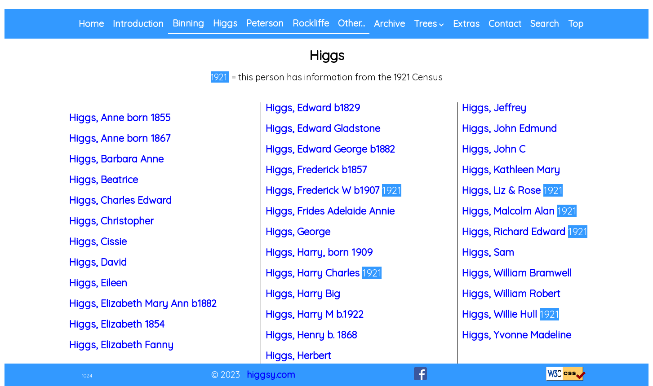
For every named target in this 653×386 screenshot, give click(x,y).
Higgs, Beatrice (103, 179)
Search (544, 23)
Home (91, 23)
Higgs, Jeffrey (494, 107)
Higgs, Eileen (98, 282)
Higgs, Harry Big (303, 293)
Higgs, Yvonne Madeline (516, 335)
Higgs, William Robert (511, 293)
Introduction (138, 23)
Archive (389, 23)
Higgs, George (298, 231)
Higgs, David (98, 262)
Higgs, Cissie (98, 241)
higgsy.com (271, 374)
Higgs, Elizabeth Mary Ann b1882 (143, 303)
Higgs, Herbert (298, 355)
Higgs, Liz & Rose (502, 190)
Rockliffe (311, 23)
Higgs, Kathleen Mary (511, 169)
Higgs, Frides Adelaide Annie (330, 211)
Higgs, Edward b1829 (313, 107)
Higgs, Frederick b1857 (316, 169)
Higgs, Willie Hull (501, 314)
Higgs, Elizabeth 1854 (116, 324)
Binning (188, 23)
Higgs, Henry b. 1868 (311, 335)
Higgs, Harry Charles (314, 273)
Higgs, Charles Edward (120, 200)
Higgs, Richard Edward (515, 231)
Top (575, 23)
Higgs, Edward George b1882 (330, 149)
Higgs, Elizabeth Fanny (121, 344)
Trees (425, 23)
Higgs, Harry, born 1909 (319, 252)
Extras (466, 23)
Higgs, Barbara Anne (116, 159)
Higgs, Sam (488, 252)
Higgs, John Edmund (509, 128)
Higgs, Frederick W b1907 (324, 190)
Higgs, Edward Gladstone (323, 128)
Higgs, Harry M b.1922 (315, 314)
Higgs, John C (493, 149)
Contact (505, 23)
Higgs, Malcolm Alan (509, 211)
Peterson (265, 23)
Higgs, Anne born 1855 (119, 117)
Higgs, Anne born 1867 (119, 138)
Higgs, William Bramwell (517, 273)
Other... (351, 23)
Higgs (225, 23)
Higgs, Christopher (111, 221)
